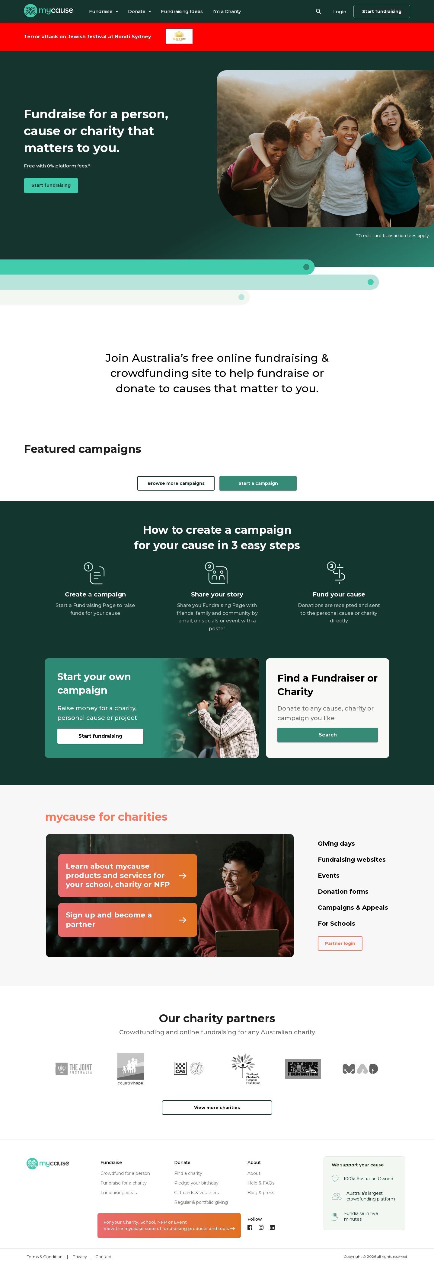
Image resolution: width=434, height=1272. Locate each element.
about (253, 1173)
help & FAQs (260, 1183)
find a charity (188, 1173)
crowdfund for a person (125, 1173)
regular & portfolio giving (201, 1202)
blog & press (260, 1192)
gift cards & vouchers (196, 1192)
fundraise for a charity (124, 1183)
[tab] (103, 11)
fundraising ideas (119, 1192)
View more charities (217, 1107)
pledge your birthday (196, 1183)
